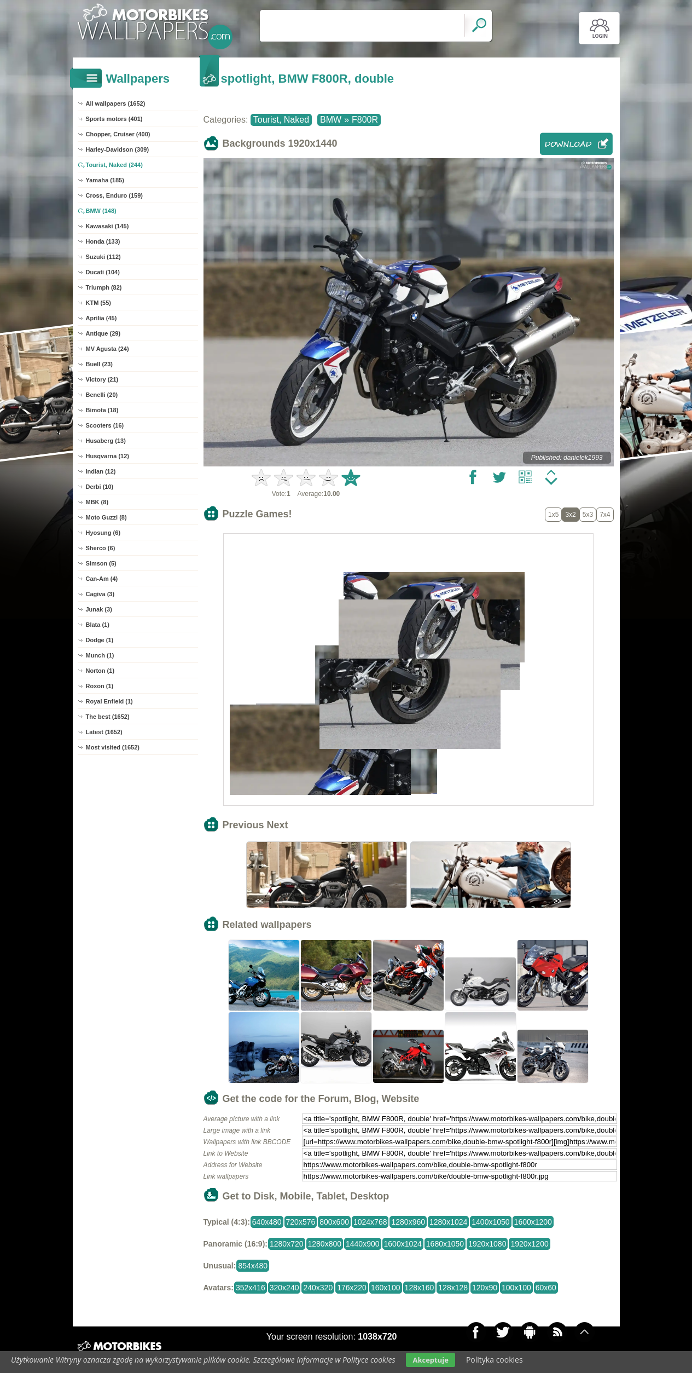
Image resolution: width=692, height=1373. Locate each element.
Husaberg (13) (106, 440)
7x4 (605, 514)
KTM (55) (98, 302)
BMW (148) (101, 210)
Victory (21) (102, 379)
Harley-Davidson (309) (117, 149)
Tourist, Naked (281, 119)
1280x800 (325, 1243)
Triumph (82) (104, 287)
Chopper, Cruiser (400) (118, 134)
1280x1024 (448, 1222)
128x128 (453, 1287)
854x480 (253, 1265)
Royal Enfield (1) (109, 701)
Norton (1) (100, 670)
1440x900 (363, 1243)
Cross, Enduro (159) (114, 195)
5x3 (588, 514)
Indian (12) (101, 471)
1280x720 (287, 1243)
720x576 (301, 1222)
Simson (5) (101, 563)
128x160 (419, 1287)
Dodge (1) (100, 640)
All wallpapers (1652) (116, 103)
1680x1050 (445, 1243)
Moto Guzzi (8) (106, 517)
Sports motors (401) (114, 119)
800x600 (334, 1222)
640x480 (267, 1222)
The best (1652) (108, 716)
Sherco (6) (100, 548)
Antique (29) (103, 333)
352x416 (250, 1287)
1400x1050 (490, 1222)
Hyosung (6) (103, 532)
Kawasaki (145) (107, 226)
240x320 (318, 1287)
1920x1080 (487, 1243)
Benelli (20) (102, 394)
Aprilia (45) (101, 318)
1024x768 (370, 1222)
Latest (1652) (104, 732)
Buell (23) (99, 364)
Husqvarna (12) (107, 456)
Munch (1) (100, 655)
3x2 (570, 514)
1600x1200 (533, 1222)
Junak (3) (99, 609)
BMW (330, 119)
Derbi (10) (100, 486)
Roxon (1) (100, 686)
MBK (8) (97, 502)
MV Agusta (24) (107, 348)
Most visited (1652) (112, 747)
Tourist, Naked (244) (114, 164)
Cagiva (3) (100, 594)
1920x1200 (529, 1243)
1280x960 (408, 1222)
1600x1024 (403, 1243)
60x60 (546, 1287)
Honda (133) (103, 241)
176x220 (352, 1287)
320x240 (284, 1287)
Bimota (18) (102, 410)
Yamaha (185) (105, 180)
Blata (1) (97, 624)
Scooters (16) (105, 425)
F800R (365, 119)
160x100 (385, 1287)
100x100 (516, 1287)
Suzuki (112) (103, 256)
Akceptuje (430, 1360)
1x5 (553, 514)
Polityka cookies (494, 1359)
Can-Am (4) (102, 578)
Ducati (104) (103, 272)
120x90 (484, 1287)
